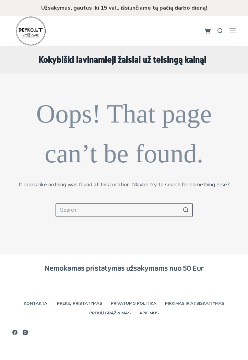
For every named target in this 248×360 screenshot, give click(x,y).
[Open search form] (220, 30)
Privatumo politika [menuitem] (133, 303)
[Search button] (186, 210)
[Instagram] (25, 332)
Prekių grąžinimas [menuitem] (110, 313)
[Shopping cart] (207, 30)
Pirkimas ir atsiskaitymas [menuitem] (194, 303)
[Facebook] (14, 332)
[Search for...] (124, 210)
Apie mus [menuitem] (149, 313)
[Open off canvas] (232, 31)
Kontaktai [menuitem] (36, 303)
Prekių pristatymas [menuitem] (79, 303)
